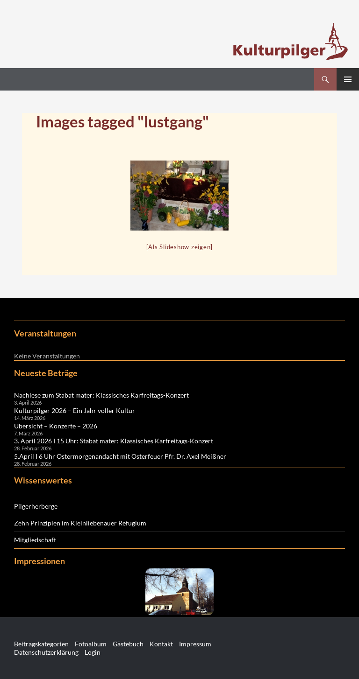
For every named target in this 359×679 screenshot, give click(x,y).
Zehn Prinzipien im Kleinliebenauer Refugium (80, 523)
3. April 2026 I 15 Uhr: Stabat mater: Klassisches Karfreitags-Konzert (113, 441)
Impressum (195, 644)
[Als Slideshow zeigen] (179, 247)
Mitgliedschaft (35, 540)
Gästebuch (128, 644)
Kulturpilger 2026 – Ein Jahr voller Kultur (74, 410)
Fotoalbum (91, 644)
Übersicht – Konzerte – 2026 (55, 426)
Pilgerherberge (35, 506)
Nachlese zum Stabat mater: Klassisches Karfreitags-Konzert (101, 395)
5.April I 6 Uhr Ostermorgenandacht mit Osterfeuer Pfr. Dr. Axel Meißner (120, 456)
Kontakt (161, 644)
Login (93, 652)
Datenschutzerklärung (46, 652)
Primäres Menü (348, 79)
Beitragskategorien (41, 644)
